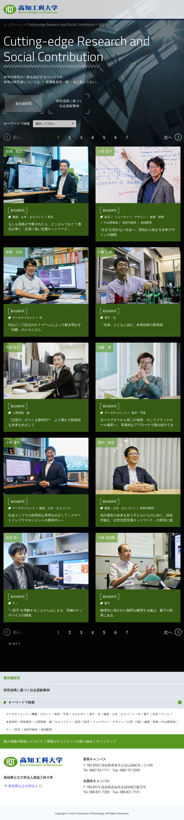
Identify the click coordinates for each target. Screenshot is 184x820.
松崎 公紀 (14, 252)
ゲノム (165, 714)
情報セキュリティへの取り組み (70, 741)
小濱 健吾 (13, 442)
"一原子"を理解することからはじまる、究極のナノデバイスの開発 (45, 612)
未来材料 (11, 721)
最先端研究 (23, 103)
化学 (155, 714)
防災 (50, 217)
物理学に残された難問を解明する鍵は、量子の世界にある (136, 612)
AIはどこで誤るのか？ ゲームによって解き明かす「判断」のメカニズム (44, 327)
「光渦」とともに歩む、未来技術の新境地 (131, 325)
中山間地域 (111, 222)
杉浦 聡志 (14, 151)
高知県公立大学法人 (23, 786)
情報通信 (26, 721)
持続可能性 (129, 222)
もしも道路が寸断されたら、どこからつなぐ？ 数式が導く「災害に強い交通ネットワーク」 (44, 226)
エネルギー (79, 714)
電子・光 (110, 317)
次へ (168, 137)
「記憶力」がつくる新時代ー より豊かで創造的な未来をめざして (44, 422)
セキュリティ (63, 721)
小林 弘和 (105, 252)
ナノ (15, 603)
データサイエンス (23, 317)
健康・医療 (157, 217)
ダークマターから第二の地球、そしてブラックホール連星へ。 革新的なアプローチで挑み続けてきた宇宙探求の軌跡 (136, 422)
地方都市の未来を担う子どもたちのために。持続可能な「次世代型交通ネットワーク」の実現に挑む (136, 517)
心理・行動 (134, 721)
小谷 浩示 (105, 151)
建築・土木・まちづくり (28, 217)
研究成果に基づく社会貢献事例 (69, 103)
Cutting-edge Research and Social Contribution (63, 664)
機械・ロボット (41, 714)
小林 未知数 (106, 537)
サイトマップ (106, 741)
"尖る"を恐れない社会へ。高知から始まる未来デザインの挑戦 (137, 232)
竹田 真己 (13, 347)
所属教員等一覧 (57, 82)
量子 (107, 603)
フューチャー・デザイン (130, 217)
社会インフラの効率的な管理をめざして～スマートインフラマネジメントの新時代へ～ (44, 517)
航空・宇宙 (139, 412)
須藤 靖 (104, 347)
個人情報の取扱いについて (23, 741)
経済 (107, 217)
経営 (78, 721)
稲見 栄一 (13, 537)
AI (40, 317)
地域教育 (146, 222)
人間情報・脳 (20, 412)
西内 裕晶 (106, 442)
